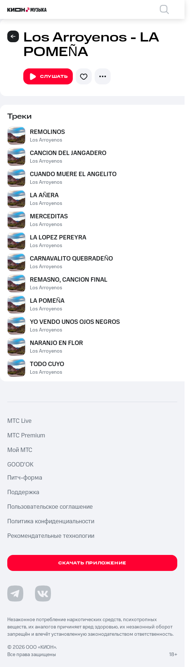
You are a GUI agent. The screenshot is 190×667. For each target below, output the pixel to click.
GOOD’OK (20, 464)
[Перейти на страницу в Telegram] (15, 593)
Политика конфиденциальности (50, 521)
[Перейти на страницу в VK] (43, 593)
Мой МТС (19, 450)
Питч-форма (24, 477)
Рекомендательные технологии (50, 536)
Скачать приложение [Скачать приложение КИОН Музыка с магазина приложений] (92, 563)
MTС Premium (26, 435)
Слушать (48, 76)
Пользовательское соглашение (50, 507)
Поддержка (23, 492)
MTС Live (19, 421)
